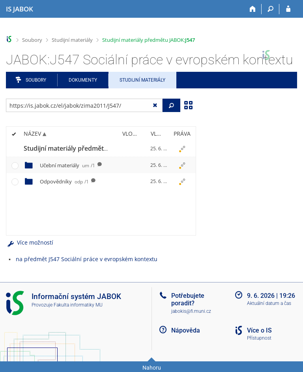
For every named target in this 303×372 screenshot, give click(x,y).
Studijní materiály (72, 39)
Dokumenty (83, 80)
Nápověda (185, 330)
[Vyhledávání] (270, 9)
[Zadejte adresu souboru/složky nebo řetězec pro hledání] (84, 105)
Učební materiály (67, 165)
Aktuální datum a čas (269, 303)
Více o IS (259, 330)
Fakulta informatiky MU (78, 305)
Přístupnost (259, 338)
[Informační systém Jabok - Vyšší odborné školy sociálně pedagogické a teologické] (19, 9)
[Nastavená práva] (182, 148)
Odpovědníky (64, 181)
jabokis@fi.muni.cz (191, 311)
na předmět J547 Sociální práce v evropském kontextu (86, 259)
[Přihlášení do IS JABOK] (288, 9)
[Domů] (253, 9)
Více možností (29, 242)
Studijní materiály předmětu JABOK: (148, 39)
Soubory (32, 39)
